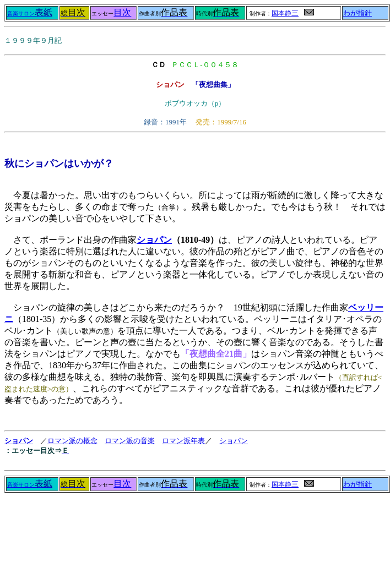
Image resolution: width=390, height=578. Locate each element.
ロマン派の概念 (72, 441)
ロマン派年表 (183, 441)
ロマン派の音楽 (130, 441)
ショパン (154, 239)
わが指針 (357, 13)
